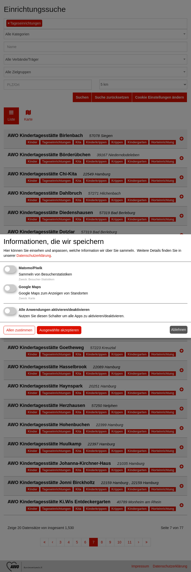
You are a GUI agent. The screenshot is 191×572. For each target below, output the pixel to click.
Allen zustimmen (19, 330)
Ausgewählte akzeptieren (59, 330)
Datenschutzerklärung (33, 256)
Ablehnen (178, 330)
